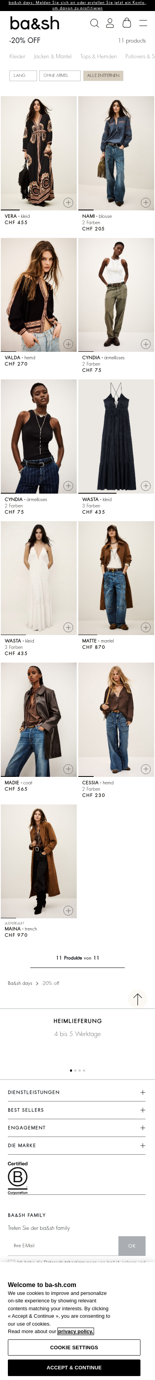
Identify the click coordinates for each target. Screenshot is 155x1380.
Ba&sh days (20, 983)
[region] (77, 1321)
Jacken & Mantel (53, 56)
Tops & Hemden (98, 56)
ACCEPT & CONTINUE (73, 1368)
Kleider (17, 56)
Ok (132, 1246)
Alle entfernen (103, 76)
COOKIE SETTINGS (74, 1347)
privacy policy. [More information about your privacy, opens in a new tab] (75, 1331)
